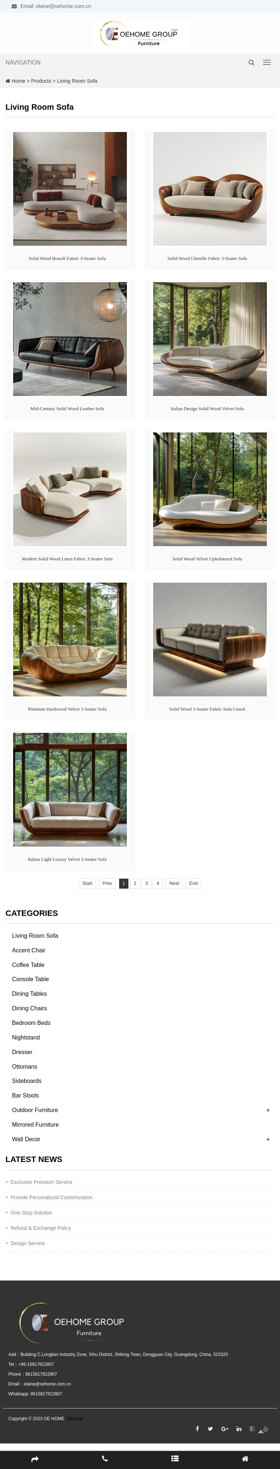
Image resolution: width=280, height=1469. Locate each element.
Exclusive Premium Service (42, 1182)
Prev (107, 883)
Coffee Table (28, 965)
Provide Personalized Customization (52, 1197)
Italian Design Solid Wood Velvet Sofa (207, 408)
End (193, 883)
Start (87, 883)
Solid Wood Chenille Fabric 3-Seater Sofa (207, 258)
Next (174, 883)
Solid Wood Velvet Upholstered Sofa (207, 558)
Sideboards (27, 1081)
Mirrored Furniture (35, 1125)
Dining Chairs (29, 1008)
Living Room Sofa (77, 81)
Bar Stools (25, 1095)
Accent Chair (29, 950)
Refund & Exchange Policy (41, 1228)
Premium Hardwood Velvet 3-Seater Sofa (67, 709)
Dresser (22, 1052)
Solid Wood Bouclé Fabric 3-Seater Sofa (67, 258)
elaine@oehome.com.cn (47, 1384)
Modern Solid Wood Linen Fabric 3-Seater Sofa (67, 558)
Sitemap (75, 1418)
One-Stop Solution (31, 1213)
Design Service (28, 1243)
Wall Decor (26, 1139)
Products (41, 81)
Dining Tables (29, 994)
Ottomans (24, 1067)
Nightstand (26, 1037)
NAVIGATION (22, 62)
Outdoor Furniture (35, 1110)
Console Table (30, 979)
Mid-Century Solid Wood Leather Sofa (67, 408)
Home (18, 81)
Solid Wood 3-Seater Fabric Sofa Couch (207, 709)
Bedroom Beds (31, 1023)
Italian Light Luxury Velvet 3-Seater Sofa (67, 859)
